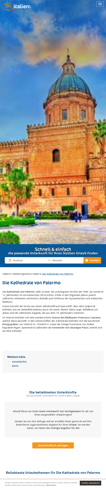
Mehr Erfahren (51, 485)
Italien (5, 273)
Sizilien (36, 273)
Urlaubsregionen (21, 273)
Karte (15, 361)
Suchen (92, 260)
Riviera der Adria (66, 478)
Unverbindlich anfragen (53, 441)
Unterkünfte (19, 357)
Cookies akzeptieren (90, 483)
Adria (49, 478)
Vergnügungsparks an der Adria (23, 478)
